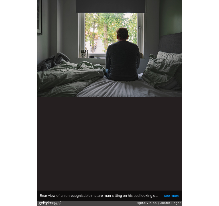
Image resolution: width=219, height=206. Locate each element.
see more (171, 195)
